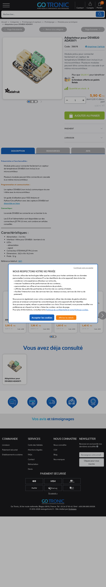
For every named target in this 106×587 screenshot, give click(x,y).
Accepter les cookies (42, 317)
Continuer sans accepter (83, 267)
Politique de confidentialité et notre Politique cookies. (67, 309)
